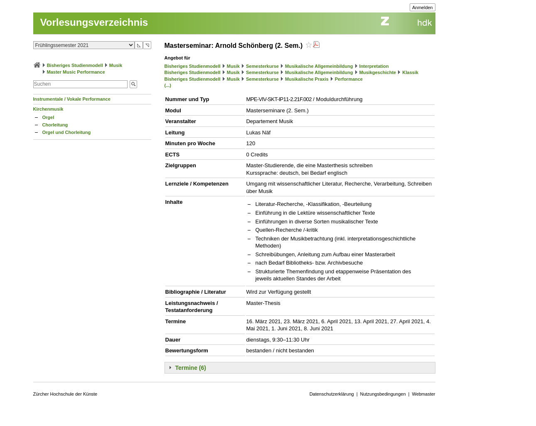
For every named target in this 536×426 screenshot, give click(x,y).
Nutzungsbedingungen (383, 393)
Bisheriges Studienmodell (75, 65)
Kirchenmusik (48, 108)
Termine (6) (190, 367)
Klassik (410, 72)
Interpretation (374, 66)
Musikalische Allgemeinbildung (319, 66)
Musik (115, 65)
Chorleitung (55, 124)
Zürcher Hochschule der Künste (65, 393)
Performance (349, 79)
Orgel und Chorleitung (66, 132)
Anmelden (422, 7)
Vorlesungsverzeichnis (94, 22)
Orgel (48, 117)
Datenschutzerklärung (332, 393)
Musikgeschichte (377, 72)
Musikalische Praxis (307, 79)
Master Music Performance (76, 71)
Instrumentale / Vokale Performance (72, 99)
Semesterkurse (262, 66)
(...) (168, 85)
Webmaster (423, 393)
